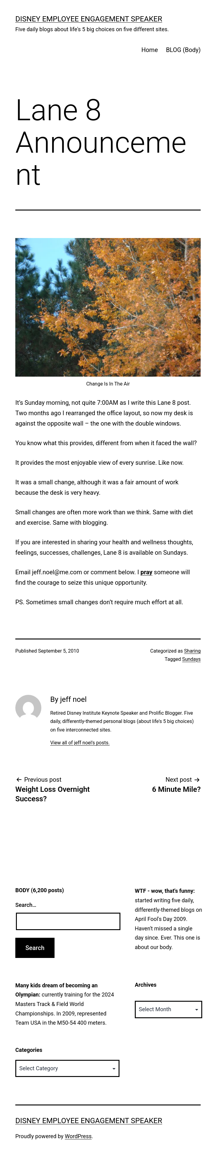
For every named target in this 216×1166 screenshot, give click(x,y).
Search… (25, 905)
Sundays (191, 659)
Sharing (192, 651)
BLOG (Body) (183, 50)
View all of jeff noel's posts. (80, 743)
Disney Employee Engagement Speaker (88, 19)
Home (149, 50)
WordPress (78, 1136)
